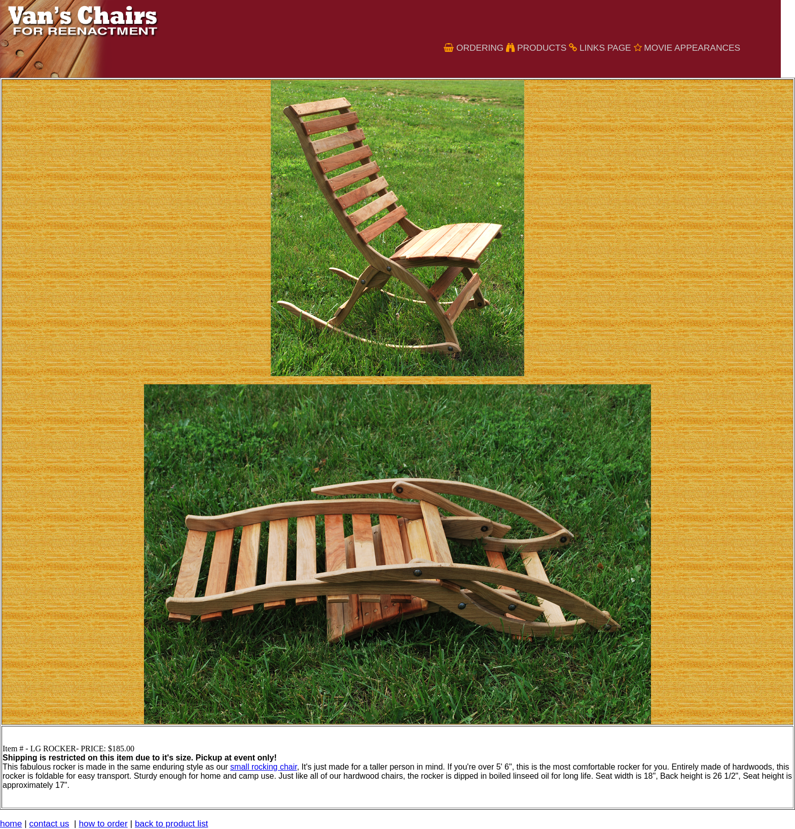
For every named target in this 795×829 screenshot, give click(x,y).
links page (605, 48)
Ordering (479, 48)
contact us (49, 823)
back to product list (171, 823)
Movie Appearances (692, 48)
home (11, 823)
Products (541, 48)
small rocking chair (263, 766)
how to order (103, 823)
